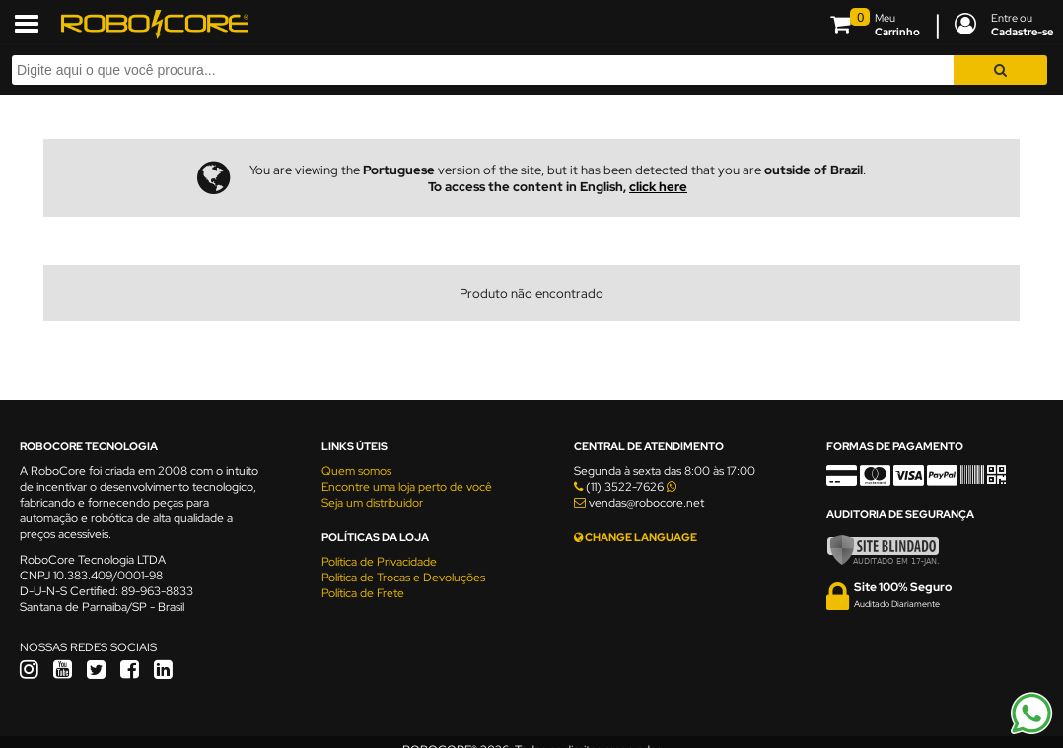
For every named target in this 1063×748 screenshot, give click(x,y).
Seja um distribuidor (372, 502)
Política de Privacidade (379, 562)
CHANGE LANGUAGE (635, 537)
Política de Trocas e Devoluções (403, 577)
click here (658, 186)
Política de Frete (362, 593)
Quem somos (356, 471)
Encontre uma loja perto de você (406, 487)
